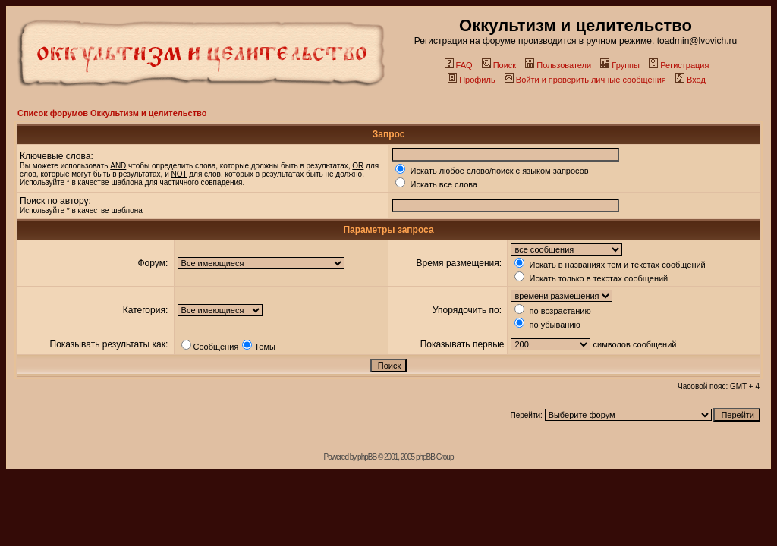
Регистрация (679, 65)
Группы (620, 65)
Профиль (471, 79)
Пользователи (558, 65)
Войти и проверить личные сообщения (585, 79)
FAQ (459, 65)
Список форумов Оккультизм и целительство (111, 113)
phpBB (366, 457)
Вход (690, 79)
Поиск (499, 65)
